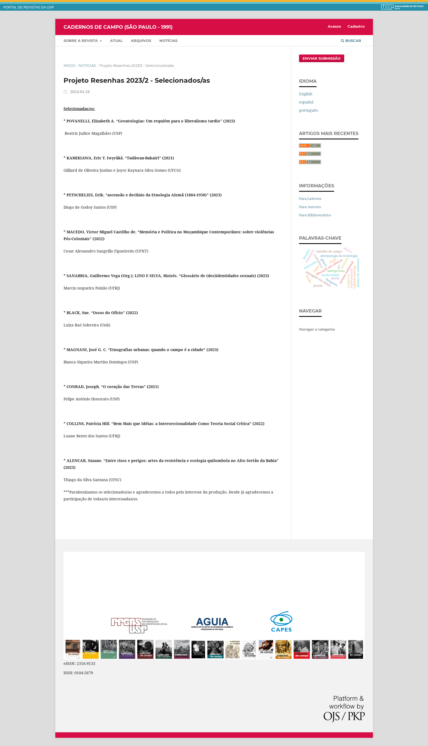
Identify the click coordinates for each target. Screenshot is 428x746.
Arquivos (141, 40)
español (306, 102)
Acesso (334, 26)
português (308, 110)
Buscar (351, 40)
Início (69, 65)
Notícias (168, 40)
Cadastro (356, 26)
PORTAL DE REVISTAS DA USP (29, 7)
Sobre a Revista (81, 40)
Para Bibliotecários (315, 215)
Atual (116, 40)
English (305, 93)
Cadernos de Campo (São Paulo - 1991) (118, 27)
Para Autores (310, 206)
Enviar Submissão (322, 58)
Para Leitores (310, 198)
